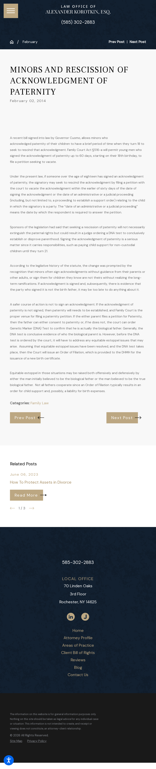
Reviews (78, 660)
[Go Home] (13, 42)
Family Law (39, 403)
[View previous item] (12, 508)
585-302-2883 (78, 562)
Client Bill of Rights (78, 652)
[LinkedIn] (71, 617)
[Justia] (85, 617)
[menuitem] (78, 631)
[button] (9, 760)
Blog (78, 667)
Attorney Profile (78, 637)
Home (78, 630)
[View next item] (31, 508)
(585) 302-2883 (78, 22)
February (30, 41)
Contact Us (78, 674)
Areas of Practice (78, 645)
